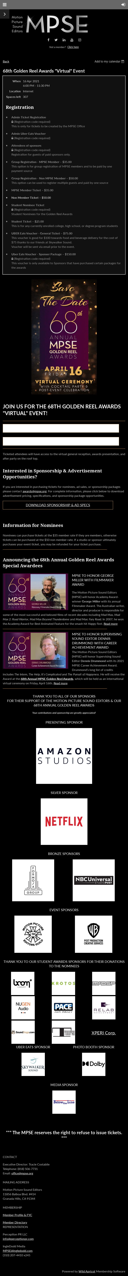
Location (15, 91)
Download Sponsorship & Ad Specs (58, 505)
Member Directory (15, 1222)
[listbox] (110, 61)
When (17, 81)
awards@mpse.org (35, 491)
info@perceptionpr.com (18, 1238)
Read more (111, 623)
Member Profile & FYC (17, 1215)
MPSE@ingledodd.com (18, 1250)
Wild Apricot (86, 1271)
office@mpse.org (22, 1173)
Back (6, 61)
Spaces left (13, 96)
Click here (73, 47)
